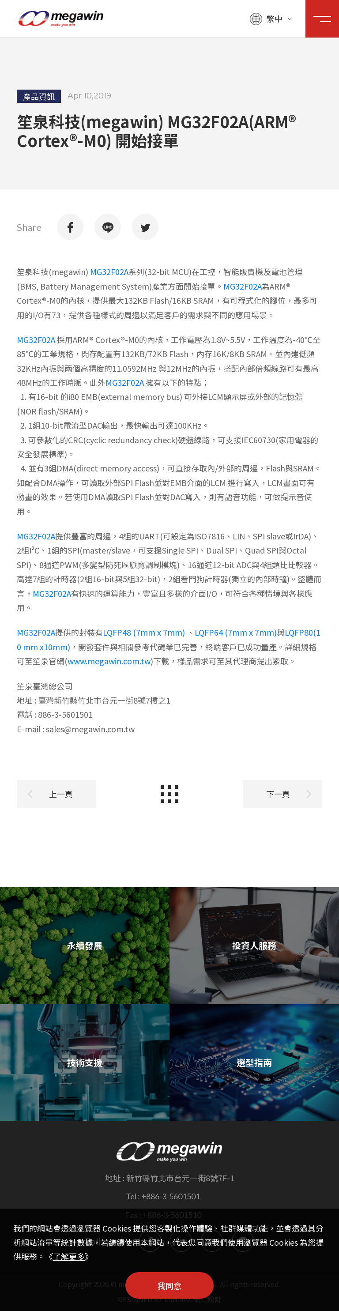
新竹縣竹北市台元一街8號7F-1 (180, 1177)
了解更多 (69, 1256)
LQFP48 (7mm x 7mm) (144, 631)
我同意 (169, 1285)
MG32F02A (109, 270)
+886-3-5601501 (170, 1196)
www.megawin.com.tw (109, 660)
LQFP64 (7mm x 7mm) (236, 631)
